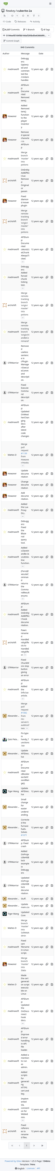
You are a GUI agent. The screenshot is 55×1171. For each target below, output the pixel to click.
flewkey (10, 10)
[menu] (19, 1168)
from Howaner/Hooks (25, 459)
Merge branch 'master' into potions (25, 158)
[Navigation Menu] (51, 3)
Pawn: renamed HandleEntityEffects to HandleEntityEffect (25, 642)
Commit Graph (11, 40)
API (38, 1168)
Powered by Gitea (13, 1161)
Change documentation (25, 484)
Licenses (31, 1168)
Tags (45, 29)
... (23, 262)
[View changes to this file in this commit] (52, 69)
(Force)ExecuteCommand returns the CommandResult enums (25, 583)
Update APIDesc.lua (25, 753)
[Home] (5, 3)
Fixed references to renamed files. (25, 1131)
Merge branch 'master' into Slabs (25, 964)
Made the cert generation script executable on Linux (25, 984)
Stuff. (23, 898)
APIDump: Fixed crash (25, 843)
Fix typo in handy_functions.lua (25, 739)
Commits (11, 29)
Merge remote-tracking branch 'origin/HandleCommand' (25, 331)
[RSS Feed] (4, 15)
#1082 (24, 712)
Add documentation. (25, 495)
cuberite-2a (24, 10)
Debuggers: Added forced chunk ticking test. (25, 276)
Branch (29, 29)
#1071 (24, 835)
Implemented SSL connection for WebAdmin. (25, 1108)
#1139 (24, 453)
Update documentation (25, 473)
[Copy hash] (47, 69)
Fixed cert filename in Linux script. (25, 946)
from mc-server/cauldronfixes (25, 722)
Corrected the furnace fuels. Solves (25, 825)
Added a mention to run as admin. (25, 1061)
